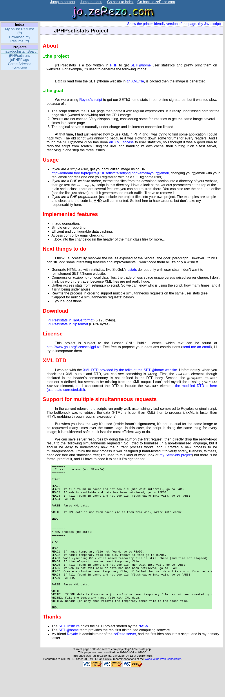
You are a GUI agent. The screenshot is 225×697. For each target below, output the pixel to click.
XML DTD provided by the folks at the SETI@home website (130, 370)
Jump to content (62, 2)
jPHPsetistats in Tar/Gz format (70, 320)
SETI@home (141, 65)
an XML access (121, 142)
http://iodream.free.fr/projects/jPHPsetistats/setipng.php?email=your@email (110, 173)
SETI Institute (69, 655)
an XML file (135, 81)
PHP (113, 65)
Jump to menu (91, 2)
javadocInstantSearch (21, 51)
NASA (143, 655)
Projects (20, 47)
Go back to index (120, 2)
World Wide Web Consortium (163, 688)
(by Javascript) (209, 24)
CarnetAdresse (19, 64)
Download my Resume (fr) (19, 39)
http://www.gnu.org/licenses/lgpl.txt (73, 347)
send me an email (196, 347)
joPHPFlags (19, 60)
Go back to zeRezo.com (156, 2)
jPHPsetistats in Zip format (67, 324)
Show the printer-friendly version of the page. (162, 24)
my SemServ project (176, 455)
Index (19, 25)
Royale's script (90, 100)
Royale (72, 663)
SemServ (19, 68)
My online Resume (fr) (19, 31)
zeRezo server (124, 663)
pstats (132, 269)
